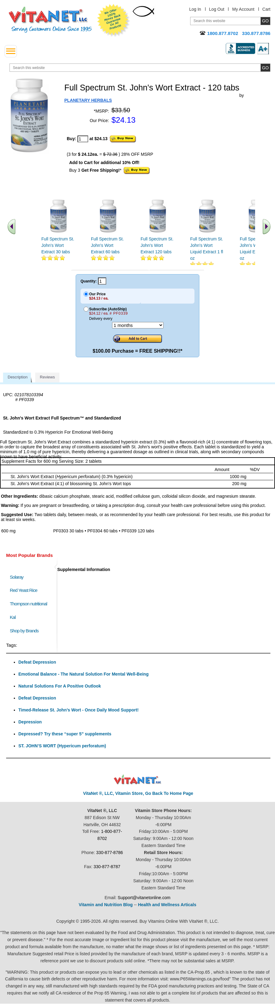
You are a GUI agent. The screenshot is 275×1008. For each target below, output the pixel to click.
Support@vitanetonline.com (144, 897)
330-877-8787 (107, 866)
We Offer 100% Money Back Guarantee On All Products (113, 20)
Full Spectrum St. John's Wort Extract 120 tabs (157, 245)
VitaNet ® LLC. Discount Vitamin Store (137, 780)
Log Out (216, 9)
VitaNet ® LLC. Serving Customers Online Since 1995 (50, 20)
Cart (266, 9)
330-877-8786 (109, 852)
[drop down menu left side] (11, 51)
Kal (13, 617)
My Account (243, 9)
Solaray (16, 577)
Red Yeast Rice (23, 590)
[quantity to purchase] (82, 139)
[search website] (140, 67)
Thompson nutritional (28, 603)
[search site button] (265, 67)
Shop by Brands (25, 630)
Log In (195, 9)
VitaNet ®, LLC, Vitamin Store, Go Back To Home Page (138, 793)
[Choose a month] (138, 325)
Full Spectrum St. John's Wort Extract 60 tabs (107, 245)
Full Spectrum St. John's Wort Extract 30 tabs (57, 245)
